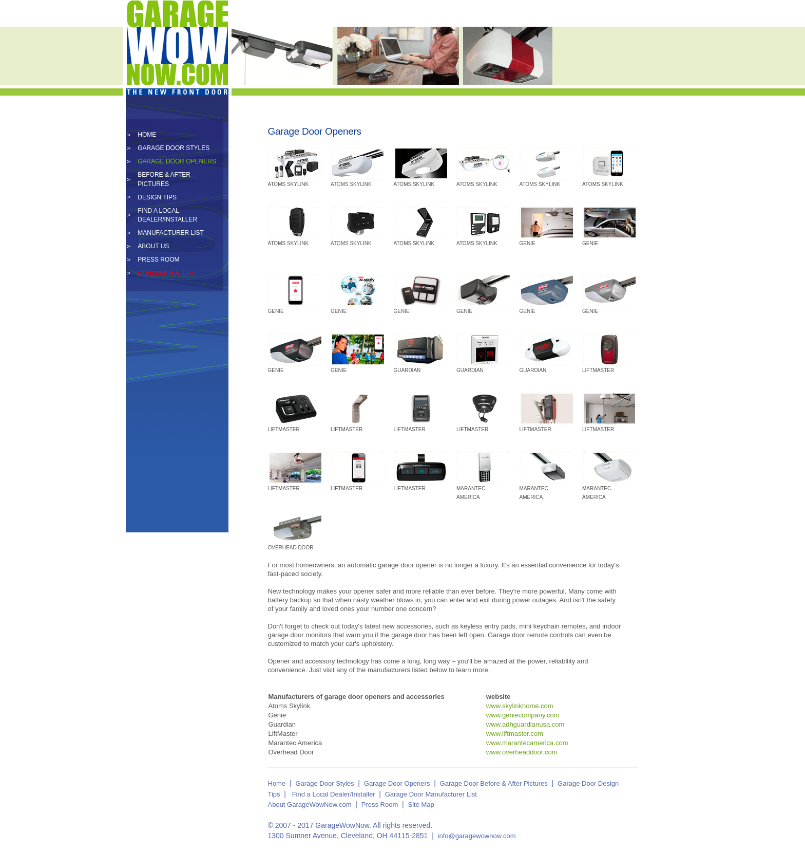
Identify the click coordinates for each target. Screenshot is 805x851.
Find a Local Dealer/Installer (333, 794)
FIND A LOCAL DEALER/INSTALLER (167, 215)
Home (277, 783)
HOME (147, 134)
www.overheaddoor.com (522, 752)
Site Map (421, 804)
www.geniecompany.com (523, 715)
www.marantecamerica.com (527, 743)
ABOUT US (153, 246)
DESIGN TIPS (157, 197)
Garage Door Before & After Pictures (494, 783)
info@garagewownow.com (477, 836)
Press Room (379, 804)
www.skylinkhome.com (519, 706)
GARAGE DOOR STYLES (173, 148)
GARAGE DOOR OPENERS (177, 161)
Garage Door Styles (324, 783)
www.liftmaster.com (514, 733)
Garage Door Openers (397, 783)
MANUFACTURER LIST (171, 232)
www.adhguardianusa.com (525, 724)
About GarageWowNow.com (310, 804)
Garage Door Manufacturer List (431, 794)
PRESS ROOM (158, 259)
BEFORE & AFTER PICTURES (164, 179)
